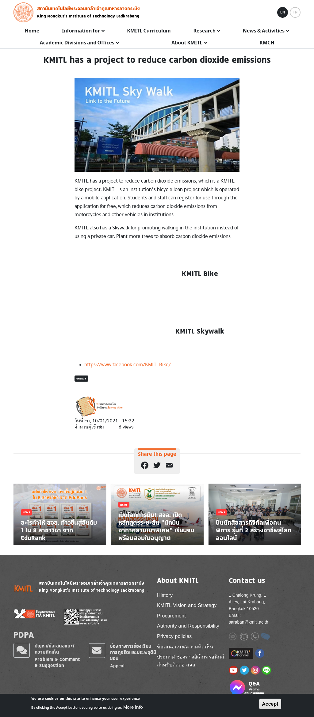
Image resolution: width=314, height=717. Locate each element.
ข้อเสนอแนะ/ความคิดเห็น (185, 646)
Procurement (171, 615)
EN (282, 12)
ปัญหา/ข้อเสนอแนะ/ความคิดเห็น (55, 649)
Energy (81, 378)
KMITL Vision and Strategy (186, 605)
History (165, 595)
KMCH (266, 43)
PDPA (23, 634)
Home (32, 31)
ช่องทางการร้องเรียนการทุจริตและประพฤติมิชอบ (133, 652)
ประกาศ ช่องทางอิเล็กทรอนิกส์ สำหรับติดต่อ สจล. (190, 660)
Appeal (117, 666)
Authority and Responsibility (188, 625)
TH (295, 12)
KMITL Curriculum (148, 31)
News (26, 512)
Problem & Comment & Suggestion (57, 662)
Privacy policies (174, 636)
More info (133, 707)
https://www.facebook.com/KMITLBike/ (127, 364)
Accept (270, 704)
